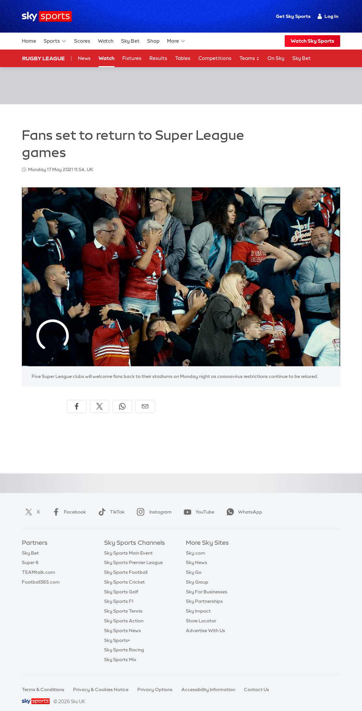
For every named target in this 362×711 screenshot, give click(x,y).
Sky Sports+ (117, 632)
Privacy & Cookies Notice (100, 681)
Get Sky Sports (293, 16)
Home (29, 40)
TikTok (110, 504)
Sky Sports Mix (120, 651)
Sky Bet (130, 40)
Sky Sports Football (125, 564)
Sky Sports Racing (124, 642)
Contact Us (256, 681)
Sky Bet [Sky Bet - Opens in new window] (301, 58)
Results (158, 58)
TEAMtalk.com (38, 564)
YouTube (197, 504)
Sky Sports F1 (118, 593)
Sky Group (197, 574)
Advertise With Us (205, 622)
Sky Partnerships (204, 593)
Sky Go (194, 564)
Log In (328, 16)
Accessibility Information (208, 681)
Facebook (68, 504)
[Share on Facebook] (76, 398)
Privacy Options (155, 681)
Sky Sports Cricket (124, 574)
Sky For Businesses (206, 584)
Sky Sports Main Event (128, 545)
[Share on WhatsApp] (122, 398)
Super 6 (30, 554)
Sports (55, 41)
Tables (182, 58)
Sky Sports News (122, 622)
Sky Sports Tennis (123, 603)
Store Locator (201, 613)
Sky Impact (198, 603)
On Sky (275, 58)
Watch (105, 40)
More (176, 41)
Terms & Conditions (43, 681)
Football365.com (41, 574)
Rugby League (43, 58)
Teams (249, 58)
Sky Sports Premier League (133, 554)
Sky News (196, 554)
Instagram (153, 504)
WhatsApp (243, 504)
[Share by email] (145, 398)
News (84, 58)
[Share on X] (99, 398)
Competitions (215, 58)
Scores (82, 40)
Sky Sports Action (123, 613)
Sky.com (195, 545)
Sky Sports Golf (121, 584)
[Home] (47, 16)
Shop (153, 40)
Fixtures (132, 58)
